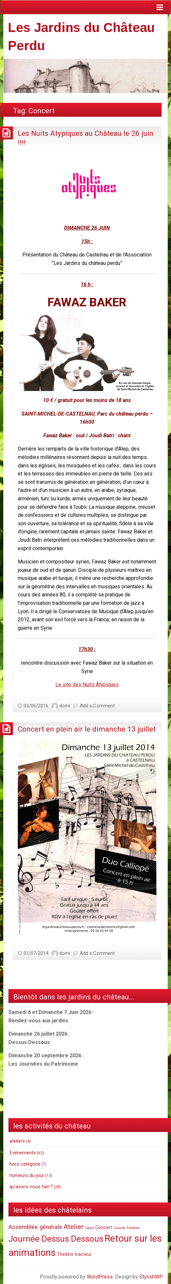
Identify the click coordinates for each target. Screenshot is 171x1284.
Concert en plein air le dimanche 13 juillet (87, 729)
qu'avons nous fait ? (31, 1187)
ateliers (17, 1141)
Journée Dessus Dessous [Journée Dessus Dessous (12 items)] (55, 1239)
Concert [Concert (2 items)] (103, 1227)
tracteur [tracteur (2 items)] (83, 1254)
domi (64, 706)
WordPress (100, 1277)
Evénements (22, 1153)
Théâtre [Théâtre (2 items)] (65, 1254)
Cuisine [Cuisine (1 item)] (119, 1228)
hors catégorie (24, 1164)
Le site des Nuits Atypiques (87, 684)
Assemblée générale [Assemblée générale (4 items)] (35, 1227)
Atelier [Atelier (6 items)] (73, 1227)
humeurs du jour (26, 1175)
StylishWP (151, 1277)
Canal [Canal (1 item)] (89, 1228)
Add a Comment (97, 706)
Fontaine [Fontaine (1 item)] (133, 1228)
